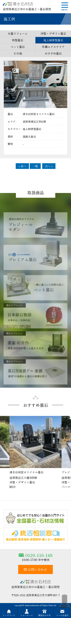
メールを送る (62, 613)
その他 (17, 53)
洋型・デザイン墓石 (53, 33)
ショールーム (26, 613)
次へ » (49, 166)
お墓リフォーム (18, 33)
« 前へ (22, 166)
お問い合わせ (35, 569)
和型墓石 (17, 40)
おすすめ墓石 (53, 53)
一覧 (35, 166)
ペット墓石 (18, 47)
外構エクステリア (53, 47)
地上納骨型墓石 (53, 40)
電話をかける (44, 613)
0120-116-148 (35, 555)
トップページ (9, 613)
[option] (35, 452)
